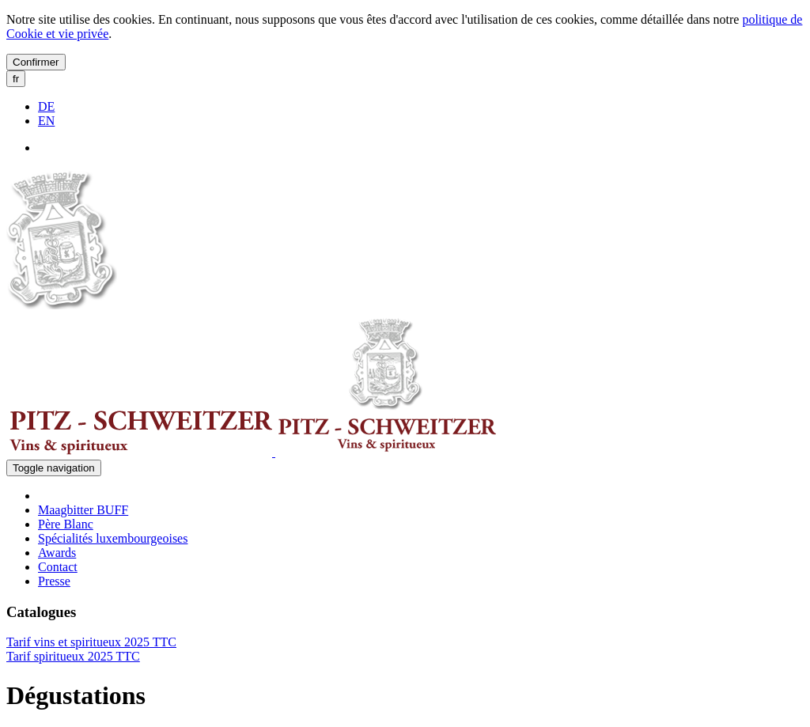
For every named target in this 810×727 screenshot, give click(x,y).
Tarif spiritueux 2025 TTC (73, 656)
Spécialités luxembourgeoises (112, 538)
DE (46, 106)
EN (46, 120)
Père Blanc (65, 524)
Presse (54, 581)
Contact (58, 567)
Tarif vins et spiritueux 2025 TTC (91, 642)
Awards (57, 552)
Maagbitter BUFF (83, 510)
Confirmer (36, 62)
